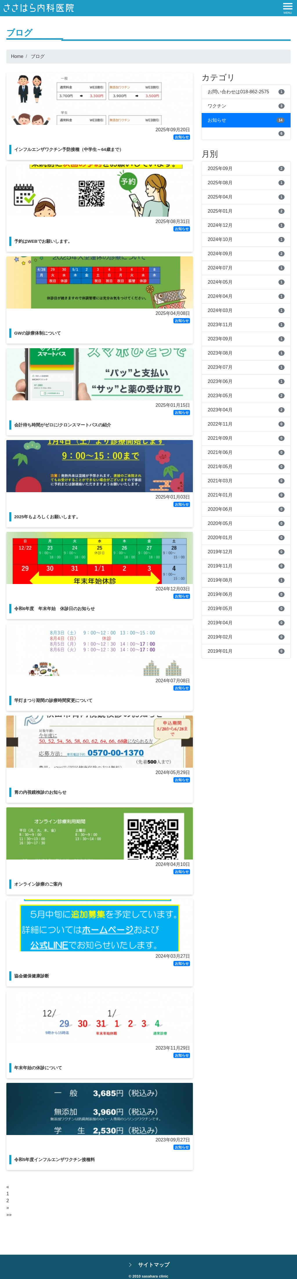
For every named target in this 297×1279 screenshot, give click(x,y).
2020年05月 (220, 523)
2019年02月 (220, 636)
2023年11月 (220, 324)
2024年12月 (220, 225)
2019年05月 (220, 608)
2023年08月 (220, 353)
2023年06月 (220, 381)
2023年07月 (220, 367)
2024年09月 (220, 253)
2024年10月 (220, 239)
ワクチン (217, 105)
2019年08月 (220, 580)
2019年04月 (220, 622)
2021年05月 (220, 466)
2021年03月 (220, 480)
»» (9, 1214)
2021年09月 (220, 438)
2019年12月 (220, 551)
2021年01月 (220, 494)
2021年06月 (220, 452)
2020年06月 (220, 509)
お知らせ (217, 120)
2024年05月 (220, 282)
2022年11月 (220, 424)
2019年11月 (220, 565)
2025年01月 (220, 211)
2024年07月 (220, 267)
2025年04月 (220, 196)
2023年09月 (220, 338)
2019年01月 (220, 651)
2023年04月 (220, 409)
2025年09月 (220, 168)
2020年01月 (220, 537)
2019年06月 (220, 594)
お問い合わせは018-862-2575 (238, 91)
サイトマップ (153, 1265)
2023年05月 (220, 395)
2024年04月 (220, 296)
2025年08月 (220, 182)
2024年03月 (220, 310)
